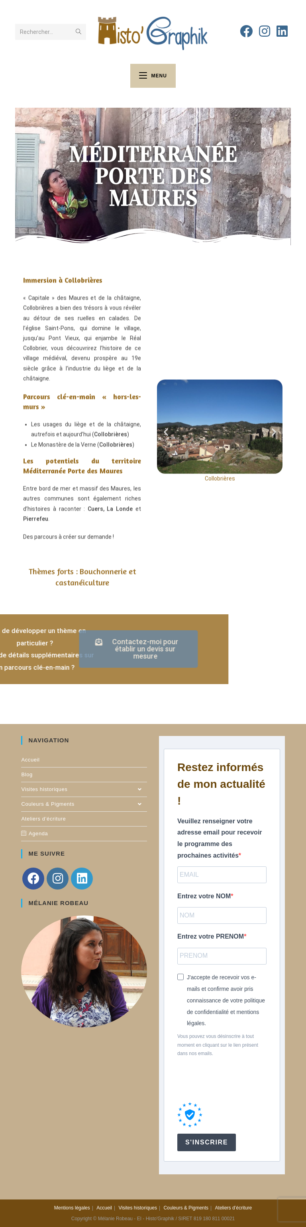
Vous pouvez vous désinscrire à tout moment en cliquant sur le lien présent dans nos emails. (217, 1045)
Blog (26, 774)
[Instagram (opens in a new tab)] (264, 31)
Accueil (30, 760)
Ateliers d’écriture (43, 819)
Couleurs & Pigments (84, 804)
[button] (166, 395)
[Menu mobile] (153, 76)
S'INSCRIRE (206, 1142)
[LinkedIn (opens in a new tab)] (282, 31)
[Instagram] (58, 879)
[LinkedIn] (82, 879)
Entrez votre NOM (204, 896)
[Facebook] (33, 879)
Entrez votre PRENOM (210, 936)
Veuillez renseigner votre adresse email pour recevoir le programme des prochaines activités (219, 838)
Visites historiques (84, 789)
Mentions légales (72, 1208)
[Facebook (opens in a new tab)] (246, 31)
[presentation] (237, 1080)
